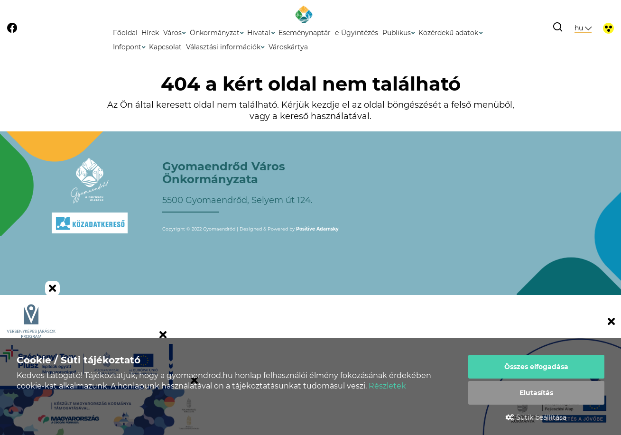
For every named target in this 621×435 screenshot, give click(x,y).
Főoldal (125, 32)
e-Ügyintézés (356, 32)
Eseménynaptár (304, 32)
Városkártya (288, 47)
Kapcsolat (165, 47)
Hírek (150, 32)
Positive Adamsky (317, 228)
